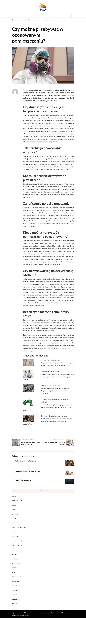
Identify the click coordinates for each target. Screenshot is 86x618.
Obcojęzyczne (17, 545)
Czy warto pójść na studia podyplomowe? (54, 416)
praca (72, 337)
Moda (14, 532)
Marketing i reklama (19, 527)
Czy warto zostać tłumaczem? (50, 360)
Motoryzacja (17, 536)
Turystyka (16, 586)
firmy (50, 161)
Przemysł (15, 559)
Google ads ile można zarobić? (50, 371)
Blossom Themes (66, 613)
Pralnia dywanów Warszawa (25, 461)
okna (47, 169)
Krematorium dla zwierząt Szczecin (28, 471)
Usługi (14, 595)
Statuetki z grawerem (23, 480)
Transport (16, 581)
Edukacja (15, 514)
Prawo (14, 554)
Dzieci (14, 505)
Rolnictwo (16, 563)
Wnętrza (15, 599)
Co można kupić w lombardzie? (50, 385)
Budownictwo (17, 500)
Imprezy (15, 523)
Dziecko (15, 509)
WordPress (25, 615)
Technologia (17, 577)
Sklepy (14, 568)
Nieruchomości (17, 541)
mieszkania (26, 218)
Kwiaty (71, 189)
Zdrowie (15, 604)
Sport (14, 572)
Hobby (14, 518)
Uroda (14, 590)
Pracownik (58, 259)
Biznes (14, 496)
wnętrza (41, 187)
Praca (14, 550)
